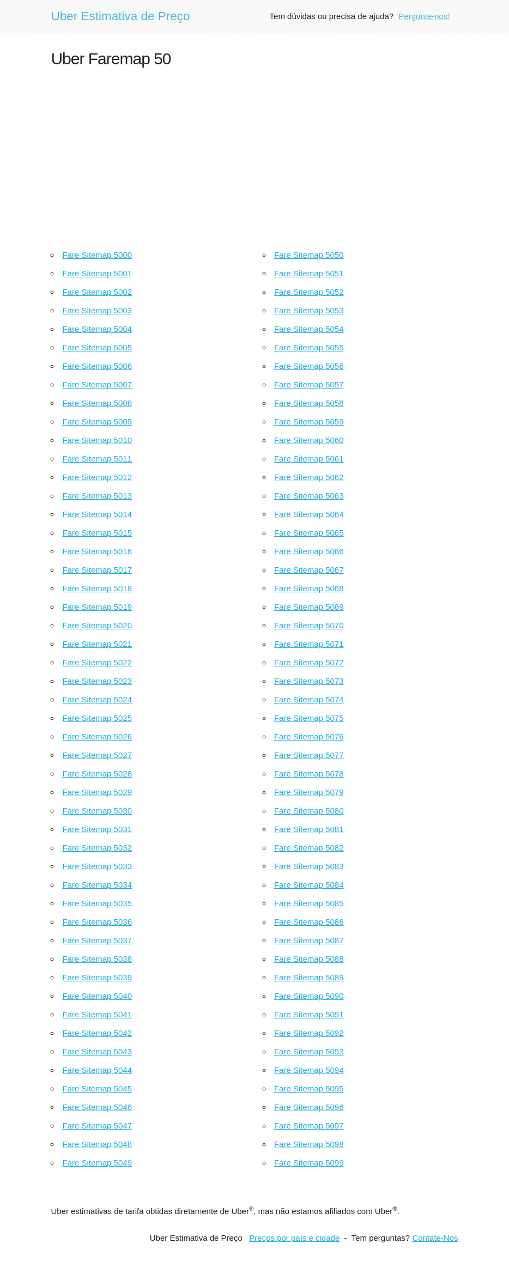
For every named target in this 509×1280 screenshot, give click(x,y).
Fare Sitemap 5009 (97, 421)
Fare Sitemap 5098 (309, 1144)
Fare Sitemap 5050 (309, 254)
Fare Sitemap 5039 (97, 977)
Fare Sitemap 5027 (97, 755)
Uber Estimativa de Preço (120, 16)
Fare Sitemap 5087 (309, 940)
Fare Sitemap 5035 (97, 903)
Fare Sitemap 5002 (97, 291)
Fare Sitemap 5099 (309, 1162)
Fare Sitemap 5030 (97, 810)
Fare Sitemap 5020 (97, 625)
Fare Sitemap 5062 (309, 477)
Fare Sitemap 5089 (309, 977)
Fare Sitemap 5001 (97, 273)
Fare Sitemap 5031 (97, 829)
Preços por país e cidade (294, 1237)
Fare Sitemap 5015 (97, 532)
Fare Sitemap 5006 (97, 366)
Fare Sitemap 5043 (97, 1051)
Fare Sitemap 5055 (309, 347)
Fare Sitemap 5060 (309, 440)
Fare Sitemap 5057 (309, 384)
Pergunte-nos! (424, 16)
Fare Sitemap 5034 (97, 884)
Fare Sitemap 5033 (97, 866)
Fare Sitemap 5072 (309, 662)
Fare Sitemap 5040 (97, 995)
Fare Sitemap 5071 (309, 643)
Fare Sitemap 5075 (309, 718)
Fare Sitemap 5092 (309, 1033)
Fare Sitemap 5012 (97, 477)
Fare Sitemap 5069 (309, 606)
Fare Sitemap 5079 (309, 792)
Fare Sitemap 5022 (97, 662)
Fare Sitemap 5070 (309, 625)
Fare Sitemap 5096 (309, 1107)
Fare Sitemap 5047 (97, 1125)
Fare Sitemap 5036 (97, 921)
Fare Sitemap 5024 (97, 699)
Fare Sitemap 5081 (309, 829)
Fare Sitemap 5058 (309, 403)
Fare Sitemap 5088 (309, 958)
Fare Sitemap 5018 (97, 588)
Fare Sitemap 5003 (97, 310)
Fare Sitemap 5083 (309, 866)
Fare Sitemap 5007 (97, 384)
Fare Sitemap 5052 (309, 291)
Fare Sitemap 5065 (309, 532)
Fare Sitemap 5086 (309, 921)
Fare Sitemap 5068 (309, 588)
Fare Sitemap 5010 (97, 440)
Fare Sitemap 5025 (97, 718)
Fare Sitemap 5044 (97, 1070)
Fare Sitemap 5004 (97, 328)
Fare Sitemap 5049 (97, 1162)
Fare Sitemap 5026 (97, 736)
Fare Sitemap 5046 (97, 1107)
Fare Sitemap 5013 (97, 495)
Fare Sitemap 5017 (97, 569)
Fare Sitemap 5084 (309, 884)
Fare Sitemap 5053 (309, 310)
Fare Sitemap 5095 (309, 1088)
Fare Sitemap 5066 (309, 551)
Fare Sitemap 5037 (97, 940)
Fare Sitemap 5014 (97, 514)
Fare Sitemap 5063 (309, 495)
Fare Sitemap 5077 (309, 755)
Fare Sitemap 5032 (97, 847)
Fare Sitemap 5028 (97, 773)
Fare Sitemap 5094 (309, 1070)
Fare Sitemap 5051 (309, 273)
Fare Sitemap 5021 (97, 643)
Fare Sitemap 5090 (309, 995)
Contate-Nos (435, 1237)
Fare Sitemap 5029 (97, 792)
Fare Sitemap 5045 (97, 1088)
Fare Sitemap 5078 (309, 773)
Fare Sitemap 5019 (97, 606)
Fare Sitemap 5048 (97, 1144)
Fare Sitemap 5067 (309, 569)
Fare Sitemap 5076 (309, 736)
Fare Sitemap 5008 (97, 403)
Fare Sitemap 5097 (309, 1125)
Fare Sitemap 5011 (97, 458)
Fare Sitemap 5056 (309, 366)
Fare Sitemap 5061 (309, 458)
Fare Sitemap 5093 (309, 1051)
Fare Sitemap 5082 (309, 847)
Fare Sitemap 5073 (309, 681)
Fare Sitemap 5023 (97, 681)
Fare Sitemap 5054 (309, 328)
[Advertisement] (254, 156)
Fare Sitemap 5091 (309, 1014)
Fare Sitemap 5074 (309, 699)
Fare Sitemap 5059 (309, 421)
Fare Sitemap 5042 (97, 1033)
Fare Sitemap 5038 (97, 958)
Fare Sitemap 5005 (97, 347)
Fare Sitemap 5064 (309, 514)
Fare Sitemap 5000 (97, 254)
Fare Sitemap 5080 (309, 810)
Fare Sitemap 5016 (97, 551)
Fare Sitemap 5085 (309, 903)
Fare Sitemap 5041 (97, 1014)
